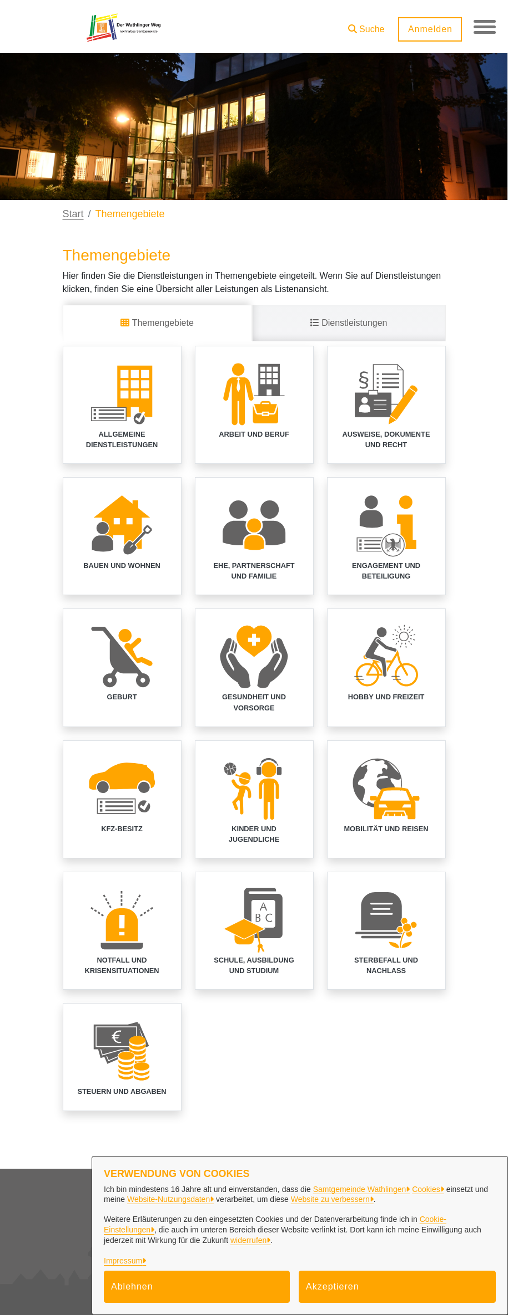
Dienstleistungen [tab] (349, 323)
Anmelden (430, 29)
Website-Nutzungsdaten (168, 1199)
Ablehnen (132, 1286)
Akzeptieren (332, 1286)
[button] (366, 25)
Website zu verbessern (330, 1199)
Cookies (426, 1189)
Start (73, 213)
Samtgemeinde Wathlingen (359, 1189)
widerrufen (248, 1240)
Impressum (123, 1260)
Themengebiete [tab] (156, 323)
